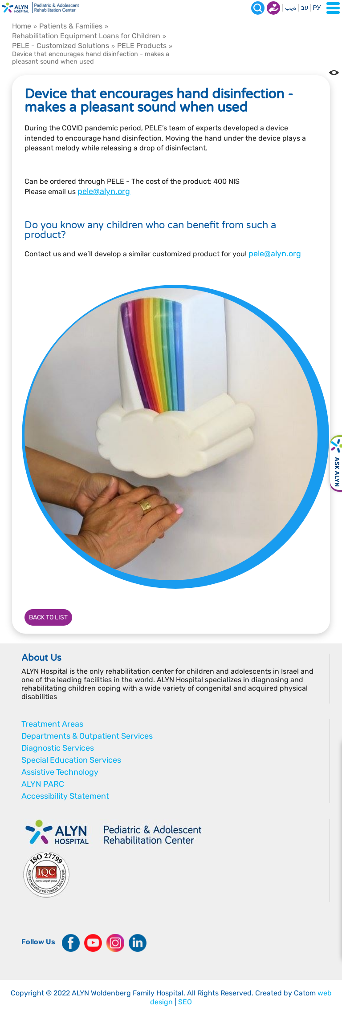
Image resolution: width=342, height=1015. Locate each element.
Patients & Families (70, 26)
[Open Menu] (333, 8)
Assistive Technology (59, 772)
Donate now (273, 8)
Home (21, 26)
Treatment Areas (52, 724)
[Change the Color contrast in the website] (334, 73)
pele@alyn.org (103, 191)
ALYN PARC (42, 784)
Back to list (48, 617)
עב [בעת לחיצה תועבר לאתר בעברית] (304, 8)
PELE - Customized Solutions (60, 45)
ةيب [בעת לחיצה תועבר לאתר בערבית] (290, 8)
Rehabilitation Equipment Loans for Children (86, 36)
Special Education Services (71, 760)
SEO (185, 1002)
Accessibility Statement (65, 796)
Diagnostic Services (57, 748)
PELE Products (142, 45)
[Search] (258, 8)
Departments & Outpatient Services (87, 736)
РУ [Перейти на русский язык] (317, 8)
